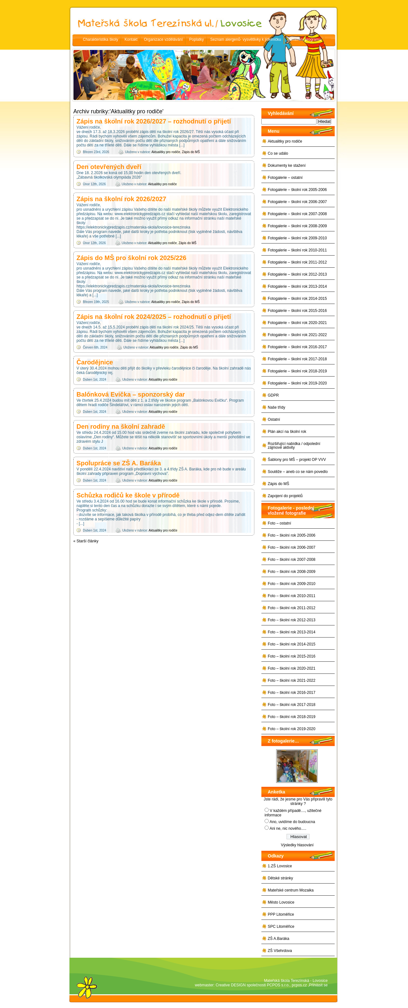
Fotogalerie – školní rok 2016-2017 (297, 347)
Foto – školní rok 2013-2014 (291, 632)
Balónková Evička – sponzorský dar (130, 394)
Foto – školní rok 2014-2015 (291, 644)
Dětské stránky (280, 878)
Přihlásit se (318, 985)
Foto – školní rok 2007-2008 (291, 559)
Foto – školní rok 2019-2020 (291, 729)
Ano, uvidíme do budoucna (292, 822)
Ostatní (274, 419)
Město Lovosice (281, 902)
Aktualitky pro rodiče (165, 152)
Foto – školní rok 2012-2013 (291, 620)
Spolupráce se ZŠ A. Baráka (118, 463)
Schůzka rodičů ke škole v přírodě (127, 495)
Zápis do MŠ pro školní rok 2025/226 (131, 257)
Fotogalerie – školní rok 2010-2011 (297, 250)
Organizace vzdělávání (163, 39)
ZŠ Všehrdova (280, 950)
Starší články (85, 541)
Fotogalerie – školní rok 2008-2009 (297, 226)
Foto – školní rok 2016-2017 (291, 692)
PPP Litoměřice (281, 914)
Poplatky (196, 39)
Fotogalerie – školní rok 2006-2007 (297, 202)
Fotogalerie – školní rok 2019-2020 (297, 383)
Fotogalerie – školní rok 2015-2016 (297, 310)
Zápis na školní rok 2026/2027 (121, 198)
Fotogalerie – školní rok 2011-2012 (297, 262)
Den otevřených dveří (108, 166)
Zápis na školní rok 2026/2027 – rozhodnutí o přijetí (153, 121)
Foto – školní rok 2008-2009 (291, 571)
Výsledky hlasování (297, 845)
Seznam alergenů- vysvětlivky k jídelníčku (245, 39)
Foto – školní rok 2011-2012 (291, 608)
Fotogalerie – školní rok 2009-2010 (297, 238)
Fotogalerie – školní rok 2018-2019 (297, 371)
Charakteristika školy (100, 39)
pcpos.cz (299, 985)
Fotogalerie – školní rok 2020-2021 (297, 323)
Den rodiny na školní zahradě (120, 426)
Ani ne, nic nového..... (288, 828)
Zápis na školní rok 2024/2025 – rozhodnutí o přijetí (153, 316)
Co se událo (278, 153)
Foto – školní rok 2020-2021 (291, 668)
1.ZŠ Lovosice (280, 866)
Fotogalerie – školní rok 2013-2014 (297, 286)
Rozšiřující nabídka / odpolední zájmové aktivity (294, 445)
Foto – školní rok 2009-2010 (291, 584)
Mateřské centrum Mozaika (291, 890)
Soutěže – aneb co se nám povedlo (298, 471)
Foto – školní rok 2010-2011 (291, 596)
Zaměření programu (304, 39)
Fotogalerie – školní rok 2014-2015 (297, 298)
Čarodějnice (94, 362)
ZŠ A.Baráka (278, 938)
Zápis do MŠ (191, 152)
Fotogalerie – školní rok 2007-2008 (297, 214)
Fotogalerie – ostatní (285, 177)
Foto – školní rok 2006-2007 (291, 547)
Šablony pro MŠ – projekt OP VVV (297, 459)
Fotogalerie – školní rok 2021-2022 (297, 335)
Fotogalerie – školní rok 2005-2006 (297, 189)
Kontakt (131, 39)
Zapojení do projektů (285, 496)
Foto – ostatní (279, 523)
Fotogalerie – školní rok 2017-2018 (297, 359)
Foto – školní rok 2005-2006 (291, 535)
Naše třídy (276, 407)
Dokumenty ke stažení (287, 165)
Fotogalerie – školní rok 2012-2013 (297, 274)
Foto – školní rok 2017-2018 (291, 704)
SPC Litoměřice (281, 926)
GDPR (273, 395)
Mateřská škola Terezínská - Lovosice (296, 980)
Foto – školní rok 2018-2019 (291, 717)
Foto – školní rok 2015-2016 (291, 656)
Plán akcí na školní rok (287, 431)
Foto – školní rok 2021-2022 (291, 680)
